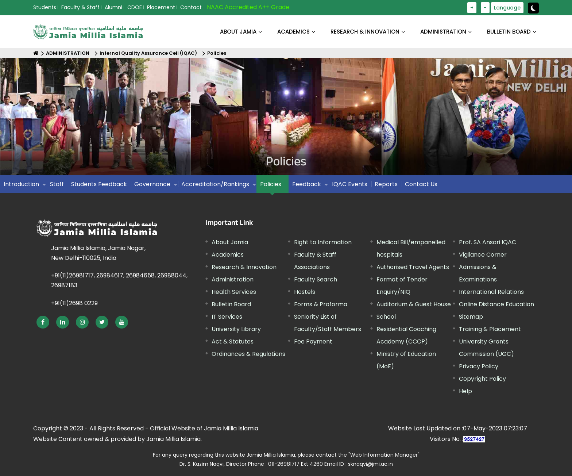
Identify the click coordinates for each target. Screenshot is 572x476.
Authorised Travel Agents (412, 267)
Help (465, 391)
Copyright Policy (482, 379)
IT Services (227, 316)
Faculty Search (315, 279)
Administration (233, 279)
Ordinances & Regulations (248, 354)
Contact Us (421, 184)
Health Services (234, 292)
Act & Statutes (233, 341)
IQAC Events (349, 184)
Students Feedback (99, 184)
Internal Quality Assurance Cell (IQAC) (148, 53)
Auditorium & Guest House (413, 304)
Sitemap (471, 316)
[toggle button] (533, 8)
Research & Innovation (244, 267)
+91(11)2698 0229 (74, 303)
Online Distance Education (496, 304)
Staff (57, 184)
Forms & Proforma (320, 304)
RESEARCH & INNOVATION (365, 31)
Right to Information (323, 242)
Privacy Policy (478, 366)
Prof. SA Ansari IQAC (487, 242)
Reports (386, 184)
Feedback (306, 184)
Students (44, 7)
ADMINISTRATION (443, 31)
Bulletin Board (231, 304)
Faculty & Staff (80, 7)
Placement (161, 7)
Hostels (304, 292)
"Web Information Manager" (384, 454)
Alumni (113, 7)
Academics (228, 254)
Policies (216, 53)
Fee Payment (313, 341)
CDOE (134, 7)
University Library (236, 329)
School (386, 316)
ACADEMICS (293, 31)
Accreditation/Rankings (215, 184)
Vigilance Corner (483, 254)
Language (507, 7)
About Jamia (238, 31)
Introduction (21, 184)
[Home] (36, 53)
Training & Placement (490, 329)
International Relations (491, 292)
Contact (191, 7)
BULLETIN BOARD (509, 31)
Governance (152, 184)
